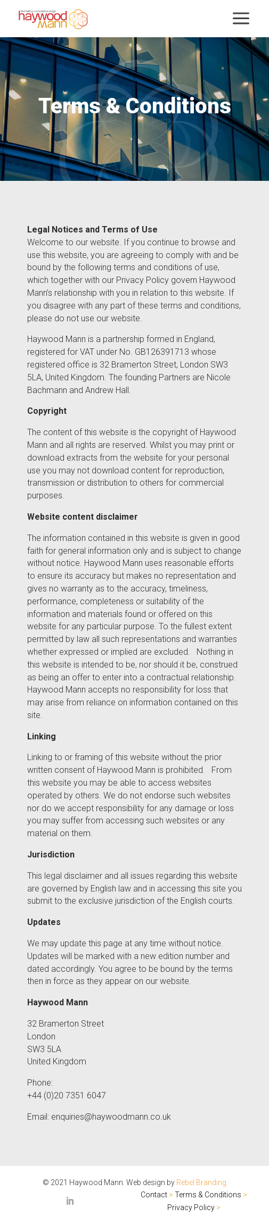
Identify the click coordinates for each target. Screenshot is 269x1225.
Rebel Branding (201, 1182)
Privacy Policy (191, 1207)
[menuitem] (53, 19)
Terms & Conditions (208, 1194)
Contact (154, 1194)
